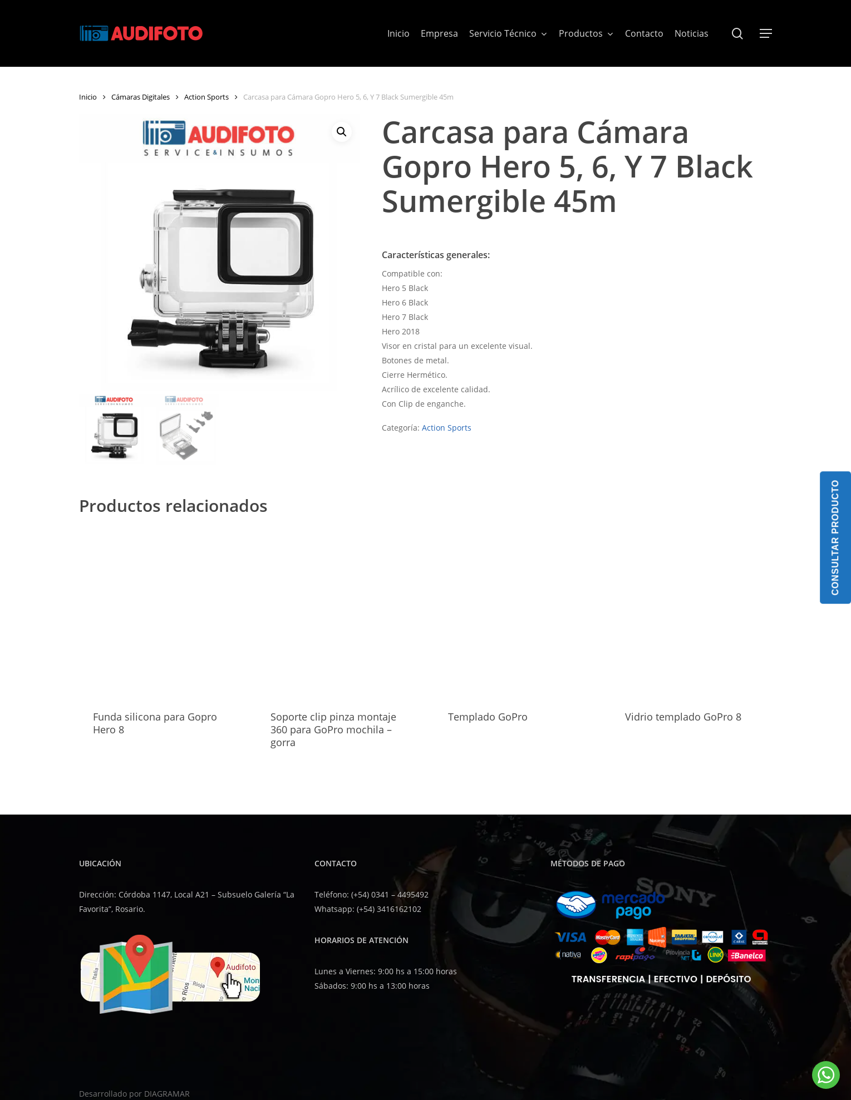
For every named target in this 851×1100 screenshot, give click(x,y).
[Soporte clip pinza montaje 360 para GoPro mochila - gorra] (341, 612)
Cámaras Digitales (140, 97)
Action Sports (206, 97)
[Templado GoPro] (518, 612)
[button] (766, 34)
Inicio (88, 97)
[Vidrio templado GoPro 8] (695, 612)
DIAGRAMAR (167, 1093)
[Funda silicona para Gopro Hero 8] (163, 612)
